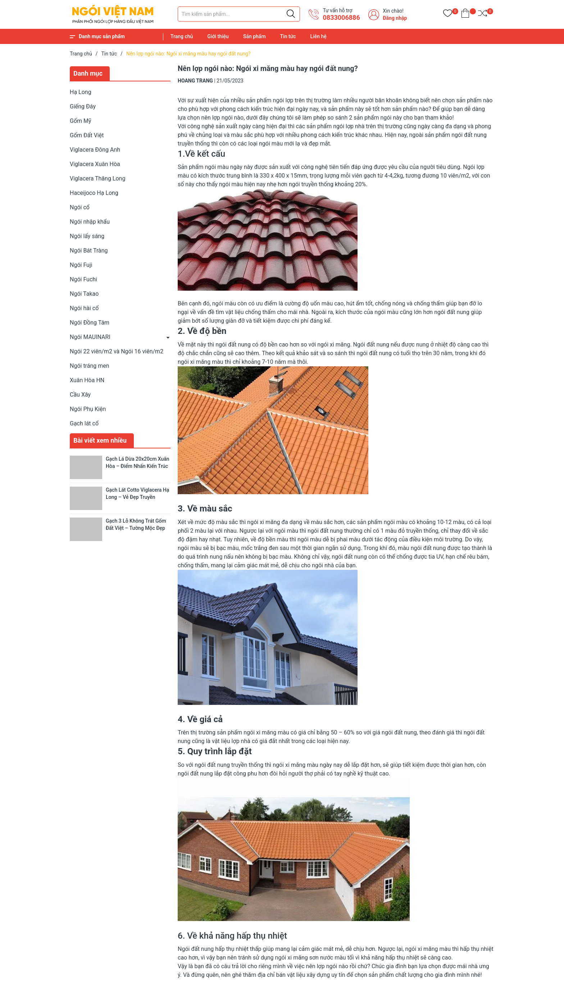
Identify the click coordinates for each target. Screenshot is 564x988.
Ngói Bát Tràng (89, 250)
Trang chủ (181, 36)
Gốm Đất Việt (87, 135)
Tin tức (288, 36)
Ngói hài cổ (84, 308)
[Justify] (291, 14)
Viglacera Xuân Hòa (95, 164)
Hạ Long (80, 92)
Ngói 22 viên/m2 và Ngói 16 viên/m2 (116, 351)
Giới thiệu (218, 36)
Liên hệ (318, 36)
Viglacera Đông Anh (95, 149)
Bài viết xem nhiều (100, 440)
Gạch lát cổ (84, 423)
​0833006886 (341, 17)
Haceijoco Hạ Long (94, 192)
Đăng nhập (395, 18)
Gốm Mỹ (80, 120)
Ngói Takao (84, 293)
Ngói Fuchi (83, 279)
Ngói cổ (80, 207)
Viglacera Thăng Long (97, 178)
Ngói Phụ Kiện (88, 409)
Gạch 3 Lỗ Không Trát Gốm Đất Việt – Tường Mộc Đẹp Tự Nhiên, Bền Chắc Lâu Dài (137, 528)
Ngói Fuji (81, 264)
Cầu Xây (80, 394)
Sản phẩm (254, 36)
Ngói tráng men (89, 365)
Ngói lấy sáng (87, 236)
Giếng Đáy (83, 106)
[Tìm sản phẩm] (239, 14)
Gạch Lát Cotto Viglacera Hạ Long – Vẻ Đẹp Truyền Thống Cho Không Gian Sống (138, 497)
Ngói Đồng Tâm (89, 322)
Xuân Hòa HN (87, 380)
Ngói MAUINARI (90, 337)
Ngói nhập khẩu (90, 221)
